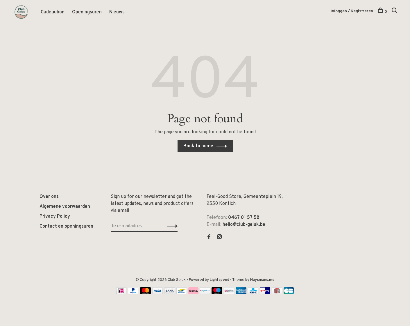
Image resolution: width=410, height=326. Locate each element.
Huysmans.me (262, 280)
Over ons (49, 197)
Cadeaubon (53, 12)
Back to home (198, 146)
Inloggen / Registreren (352, 11)
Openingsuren (87, 12)
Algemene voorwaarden (65, 207)
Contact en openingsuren (66, 227)
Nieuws (117, 12)
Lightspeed (219, 280)
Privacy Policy (55, 217)
